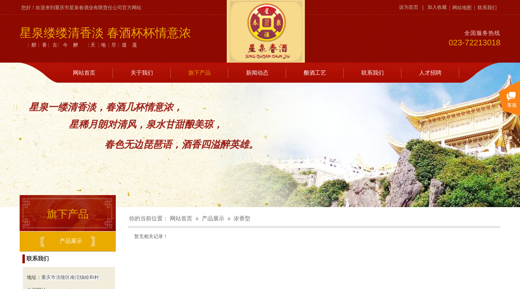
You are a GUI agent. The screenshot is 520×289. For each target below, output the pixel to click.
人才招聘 (430, 73)
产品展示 (213, 219)
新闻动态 (257, 73)
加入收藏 (437, 7)
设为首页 (408, 7)
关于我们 (142, 73)
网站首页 (84, 73)
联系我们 (372, 73)
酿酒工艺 (315, 73)
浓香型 (242, 219)
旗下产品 (199, 73)
